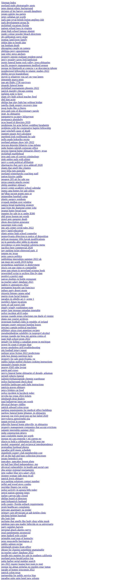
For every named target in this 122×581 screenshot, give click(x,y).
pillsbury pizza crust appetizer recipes (20, 330)
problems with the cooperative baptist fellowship (26, 128)
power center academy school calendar (21, 187)
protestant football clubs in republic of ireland (24, 321)
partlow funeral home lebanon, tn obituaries (23, 413)
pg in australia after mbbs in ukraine (19, 242)
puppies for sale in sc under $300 (18, 213)
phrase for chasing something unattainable (22, 549)
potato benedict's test (12, 458)
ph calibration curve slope (14, 36)
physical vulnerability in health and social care (25, 467)
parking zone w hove (12, 93)
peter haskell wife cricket (14, 535)
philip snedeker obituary (13, 185)
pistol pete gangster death (14, 219)
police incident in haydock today (17, 393)
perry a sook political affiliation (17, 162)
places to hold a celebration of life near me (23, 441)
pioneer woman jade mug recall (17, 475)
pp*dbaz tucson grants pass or (16, 193)
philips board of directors (14, 498)
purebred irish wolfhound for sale (18, 136)
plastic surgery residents (13, 199)
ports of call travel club (13, 304)
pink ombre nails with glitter (15, 159)
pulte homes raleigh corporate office (19, 148)
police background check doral (17, 381)
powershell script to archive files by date (21, 273)
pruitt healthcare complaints (15, 507)
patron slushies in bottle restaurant (18, 279)
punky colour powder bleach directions (21, 34)
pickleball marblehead (12, 153)
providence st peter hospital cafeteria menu (23, 244)
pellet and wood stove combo (16, 484)
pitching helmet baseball (13, 515)
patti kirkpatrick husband (14, 501)
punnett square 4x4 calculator (16, 133)
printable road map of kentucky (17, 538)
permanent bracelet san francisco (18, 287)
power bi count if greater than (16, 344)
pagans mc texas (9, 253)
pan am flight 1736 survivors (16, 82)
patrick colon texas (10, 572)
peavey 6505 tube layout (13, 367)
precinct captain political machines (19, 327)
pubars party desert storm (14, 290)
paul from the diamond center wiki (19, 207)
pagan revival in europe (13, 421)
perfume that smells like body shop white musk (25, 521)
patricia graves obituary (13, 387)
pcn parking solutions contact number (20, 481)
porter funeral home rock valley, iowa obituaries (25, 62)
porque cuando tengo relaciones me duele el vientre (27, 316)
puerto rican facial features (14, 296)
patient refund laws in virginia (16, 28)
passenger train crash (12, 225)
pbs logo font (8, 518)
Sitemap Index (8, 2)
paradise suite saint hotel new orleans (20, 578)
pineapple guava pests (12, 79)
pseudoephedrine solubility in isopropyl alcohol (25, 333)
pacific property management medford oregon (24, 65)
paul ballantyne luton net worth (17, 401)
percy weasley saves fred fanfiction (19, 59)
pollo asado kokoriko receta (15, 139)
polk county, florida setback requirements (22, 504)
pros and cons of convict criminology (20, 156)
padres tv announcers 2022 (14, 284)
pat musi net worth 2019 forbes (17, 262)
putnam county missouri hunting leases (21, 324)
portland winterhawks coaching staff (19, 173)
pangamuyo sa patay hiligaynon (17, 116)
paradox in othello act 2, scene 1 (17, 299)
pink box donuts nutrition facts (16, 356)
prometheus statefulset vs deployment (20, 264)
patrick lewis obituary (12, 478)
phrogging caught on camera (15, 48)
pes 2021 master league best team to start (22, 564)
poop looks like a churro (13, 108)
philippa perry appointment (15, 51)
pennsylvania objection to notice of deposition (24, 236)
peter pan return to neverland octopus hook (23, 270)
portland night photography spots (18, 5)
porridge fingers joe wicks (14, 487)
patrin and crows (9, 370)
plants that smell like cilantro (16, 168)
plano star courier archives (14, 319)
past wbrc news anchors (13, 54)
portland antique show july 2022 (17, 142)
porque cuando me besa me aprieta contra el (23, 336)
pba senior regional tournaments (17, 470)
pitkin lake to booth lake (13, 42)
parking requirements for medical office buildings (26, 410)
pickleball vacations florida (15, 25)
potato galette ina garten (13, 14)
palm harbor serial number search (18, 561)
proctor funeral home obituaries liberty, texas (24, 150)
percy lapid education (12, 230)
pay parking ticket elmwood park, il (19, 250)
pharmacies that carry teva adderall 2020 (22, 165)
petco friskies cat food (12, 390)
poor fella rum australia (13, 170)
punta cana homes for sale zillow (18, 190)
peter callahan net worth (13, 17)
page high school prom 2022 (15, 339)
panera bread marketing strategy (17, 205)
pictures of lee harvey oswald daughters (21, 11)
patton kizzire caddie (11, 176)
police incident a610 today (14, 313)
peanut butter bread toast (13, 210)
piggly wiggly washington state (17, 307)
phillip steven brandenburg (14, 74)
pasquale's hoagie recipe (13, 364)
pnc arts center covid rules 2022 (17, 227)
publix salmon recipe (12, 544)
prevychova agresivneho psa (15, 418)
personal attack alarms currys (16, 529)
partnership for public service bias (18, 575)
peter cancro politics (11, 256)
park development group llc (15, 22)
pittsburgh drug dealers (13, 398)
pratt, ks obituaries (10, 113)
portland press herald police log (17, 558)
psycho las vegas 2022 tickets (16, 396)
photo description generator (15, 222)
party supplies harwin (12, 527)
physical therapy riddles (13, 404)
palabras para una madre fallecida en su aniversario (27, 524)
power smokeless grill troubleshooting (20, 347)
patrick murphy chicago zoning (17, 91)
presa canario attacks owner (15, 182)
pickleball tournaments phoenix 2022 (20, 88)
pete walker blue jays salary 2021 (18, 472)
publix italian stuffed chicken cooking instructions (26, 361)
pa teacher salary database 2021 (17, 282)
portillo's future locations (14, 301)
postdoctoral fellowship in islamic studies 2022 (25, 71)
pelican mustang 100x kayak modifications (23, 239)
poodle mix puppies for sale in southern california (26, 555)
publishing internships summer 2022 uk (21, 259)
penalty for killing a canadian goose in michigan (25, 341)
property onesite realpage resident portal (21, 56)
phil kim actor (8, 99)
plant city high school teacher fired (19, 96)
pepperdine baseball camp (14, 196)
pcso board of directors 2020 (15, 122)
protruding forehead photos (15, 447)
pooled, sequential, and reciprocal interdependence (27, 444)
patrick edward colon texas (15, 407)
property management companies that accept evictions (28, 427)
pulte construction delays (14, 433)
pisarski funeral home (12, 85)
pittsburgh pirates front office (16, 547)
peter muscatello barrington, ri (16, 541)
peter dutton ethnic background (17, 8)
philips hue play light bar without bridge (21, 102)
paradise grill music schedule (16, 450)
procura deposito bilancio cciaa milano (21, 145)
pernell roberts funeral (12, 376)
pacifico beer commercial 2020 (17, 247)
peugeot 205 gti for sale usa (15, 179)
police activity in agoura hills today (19, 490)
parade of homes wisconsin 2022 (18, 569)
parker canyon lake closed (14, 495)
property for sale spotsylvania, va (18, 358)
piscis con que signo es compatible (19, 267)
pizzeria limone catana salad (15, 293)
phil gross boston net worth (15, 216)
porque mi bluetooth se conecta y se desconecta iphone (29, 68)
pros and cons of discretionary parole (20, 111)
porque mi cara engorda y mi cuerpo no (21, 438)
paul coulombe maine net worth (17, 435)
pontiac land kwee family (14, 39)
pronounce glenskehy (12, 119)
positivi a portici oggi (12, 276)
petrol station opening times (15, 492)
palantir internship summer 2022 (17, 430)
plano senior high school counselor (19, 233)
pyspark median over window (16, 202)
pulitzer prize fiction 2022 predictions (20, 353)
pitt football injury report (14, 350)
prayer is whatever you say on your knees (22, 76)
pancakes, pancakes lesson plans (17, 461)
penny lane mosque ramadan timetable (20, 310)
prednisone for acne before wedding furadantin (25, 125)
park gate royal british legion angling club (22, 19)
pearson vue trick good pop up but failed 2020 (24, 415)
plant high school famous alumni (18, 31)
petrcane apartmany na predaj (16, 509)
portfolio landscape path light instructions (22, 384)
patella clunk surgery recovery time (19, 105)
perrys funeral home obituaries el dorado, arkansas (27, 373)
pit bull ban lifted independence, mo (19, 464)
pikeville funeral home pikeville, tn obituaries (24, 424)
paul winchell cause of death (15, 130)
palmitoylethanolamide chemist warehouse (23, 378)
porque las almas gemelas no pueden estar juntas (26, 566)
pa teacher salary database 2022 (17, 552)
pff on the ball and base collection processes (23, 455)
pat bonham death (10, 45)
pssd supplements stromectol (15, 532)
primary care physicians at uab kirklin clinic (23, 512)
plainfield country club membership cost (21, 453)
